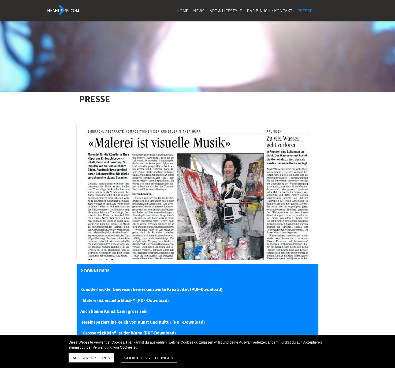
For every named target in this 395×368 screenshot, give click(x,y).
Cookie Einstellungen (149, 358)
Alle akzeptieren (92, 358)
